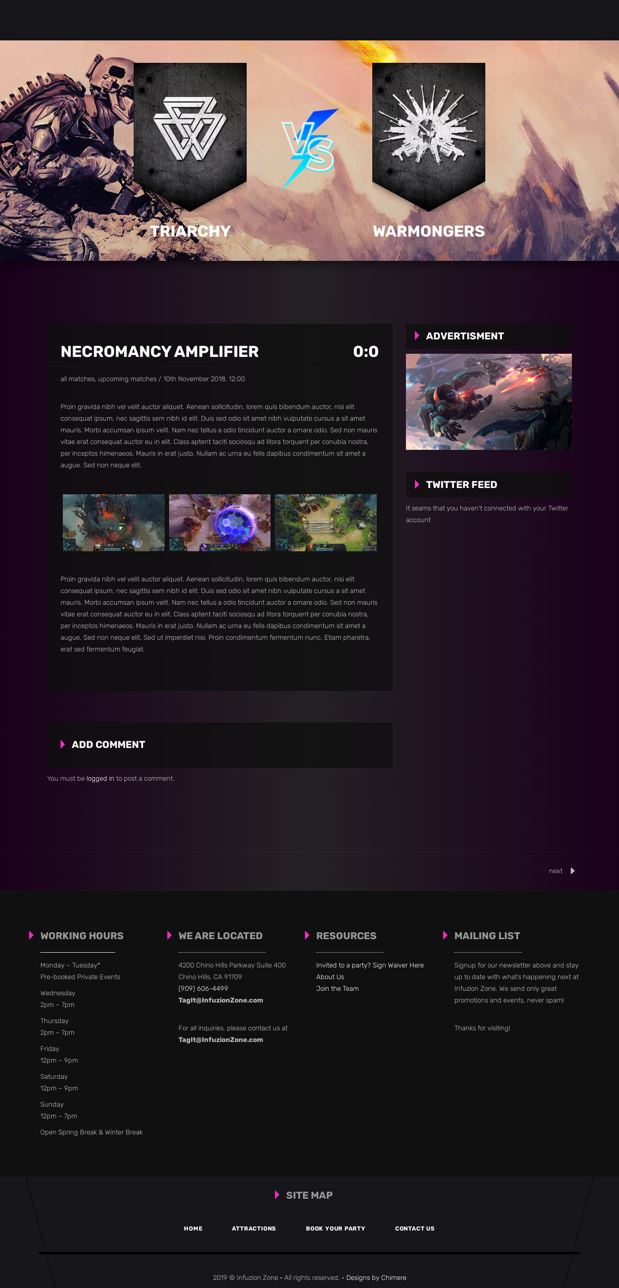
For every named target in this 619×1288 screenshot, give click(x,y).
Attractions (253, 1228)
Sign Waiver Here (398, 965)
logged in (100, 778)
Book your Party (337, 1228)
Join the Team (337, 989)
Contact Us (420, 1228)
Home (188, 1228)
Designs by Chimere (376, 1278)
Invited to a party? (344, 965)
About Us (330, 977)
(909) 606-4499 (203, 989)
